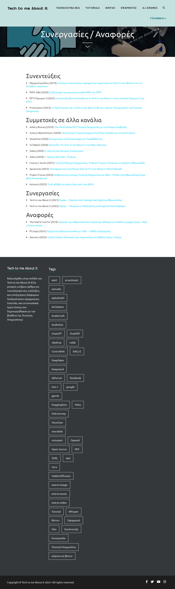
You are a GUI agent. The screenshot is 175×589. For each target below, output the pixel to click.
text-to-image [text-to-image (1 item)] (59, 484)
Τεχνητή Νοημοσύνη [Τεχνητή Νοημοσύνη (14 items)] (64, 547)
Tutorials (92, 8)
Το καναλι (157, 18)
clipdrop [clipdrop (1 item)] (56, 342)
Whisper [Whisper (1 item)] (73, 511)
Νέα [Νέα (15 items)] (54, 529)
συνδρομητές (104, 231)
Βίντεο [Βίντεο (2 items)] (55, 520)
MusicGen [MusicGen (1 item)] (57, 422)
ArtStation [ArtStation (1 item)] (58, 306)
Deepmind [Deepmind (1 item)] (58, 369)
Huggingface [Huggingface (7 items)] (59, 404)
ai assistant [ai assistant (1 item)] (71, 280)
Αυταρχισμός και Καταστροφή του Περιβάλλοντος (76, 138)
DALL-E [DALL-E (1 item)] (77, 351)
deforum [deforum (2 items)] (57, 377)
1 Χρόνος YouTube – (55, 156)
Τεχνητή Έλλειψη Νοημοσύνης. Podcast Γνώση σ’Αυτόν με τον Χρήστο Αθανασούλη (100, 162)
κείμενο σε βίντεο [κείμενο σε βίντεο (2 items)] (62, 555)
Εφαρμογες (129, 8)
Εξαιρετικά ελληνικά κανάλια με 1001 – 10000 (72, 231)
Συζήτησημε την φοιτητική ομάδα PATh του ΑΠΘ (75, 92)
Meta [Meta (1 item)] (78, 404)
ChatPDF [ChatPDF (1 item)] (75, 333)
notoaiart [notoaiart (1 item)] (57, 440)
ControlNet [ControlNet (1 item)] (58, 351)
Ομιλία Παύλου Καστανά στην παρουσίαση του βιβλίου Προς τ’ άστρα (84, 237)
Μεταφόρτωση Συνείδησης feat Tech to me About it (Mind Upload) (86, 168)
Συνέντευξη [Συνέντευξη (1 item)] (71, 529)
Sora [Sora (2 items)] (54, 467)
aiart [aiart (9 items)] (54, 280)
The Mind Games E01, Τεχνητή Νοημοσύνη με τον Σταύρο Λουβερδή (91, 126)
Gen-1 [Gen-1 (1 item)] (55, 386)
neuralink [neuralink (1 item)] (57, 431)
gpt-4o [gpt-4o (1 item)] (55, 395)
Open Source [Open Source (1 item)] (59, 449)
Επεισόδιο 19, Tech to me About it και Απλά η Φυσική (77, 144)
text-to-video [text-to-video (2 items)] (59, 502)
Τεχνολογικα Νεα (68, 8)
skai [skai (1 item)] (68, 458)
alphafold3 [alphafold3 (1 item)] (58, 297)
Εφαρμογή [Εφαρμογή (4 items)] (74, 520)
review (38, 225)
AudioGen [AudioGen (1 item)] (57, 324)
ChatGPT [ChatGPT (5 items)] (57, 333)
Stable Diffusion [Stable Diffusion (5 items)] (61, 475)
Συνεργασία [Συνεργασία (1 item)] (58, 538)
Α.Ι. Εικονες (150, 8)
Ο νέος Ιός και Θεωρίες (57, 150)
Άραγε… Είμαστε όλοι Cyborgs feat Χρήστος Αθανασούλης (91, 199)
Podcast (71, 156)
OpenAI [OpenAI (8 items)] (75, 440)
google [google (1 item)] (70, 386)
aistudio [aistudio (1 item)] (56, 289)
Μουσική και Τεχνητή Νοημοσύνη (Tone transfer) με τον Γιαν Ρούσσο (98, 132)
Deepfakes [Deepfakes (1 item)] (58, 360)
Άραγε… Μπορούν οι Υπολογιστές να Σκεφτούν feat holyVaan (92, 205)
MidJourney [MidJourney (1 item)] (59, 413)
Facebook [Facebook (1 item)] (75, 377)
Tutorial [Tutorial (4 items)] (56, 511)
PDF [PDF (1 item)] (77, 449)
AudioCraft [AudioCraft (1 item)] (58, 315)
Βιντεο (110, 8)
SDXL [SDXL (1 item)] (55, 458)
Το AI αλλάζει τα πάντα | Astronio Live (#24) (70, 184)
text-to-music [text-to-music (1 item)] (59, 493)
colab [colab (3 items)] (72, 342)
